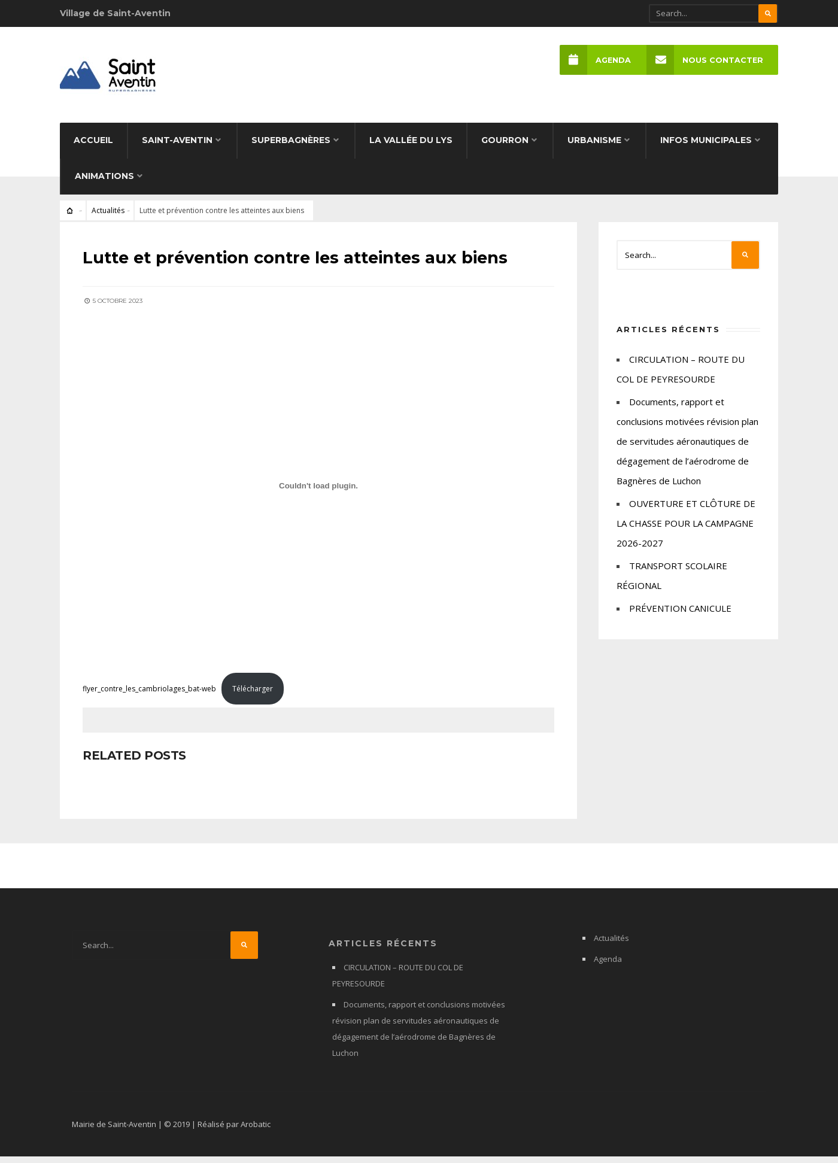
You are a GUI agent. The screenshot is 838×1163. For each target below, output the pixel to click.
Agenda (594, 60)
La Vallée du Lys (411, 147)
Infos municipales (706, 147)
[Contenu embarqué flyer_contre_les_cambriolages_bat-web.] (318, 491)
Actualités (108, 217)
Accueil (93, 147)
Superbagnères (290, 147)
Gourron (505, 147)
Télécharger (253, 694)
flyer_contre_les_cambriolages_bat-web (150, 694)
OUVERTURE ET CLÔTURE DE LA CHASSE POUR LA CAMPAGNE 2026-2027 (686, 530)
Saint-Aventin (177, 147)
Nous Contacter (704, 60)
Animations (104, 183)
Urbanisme (594, 147)
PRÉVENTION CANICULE (680, 615)
